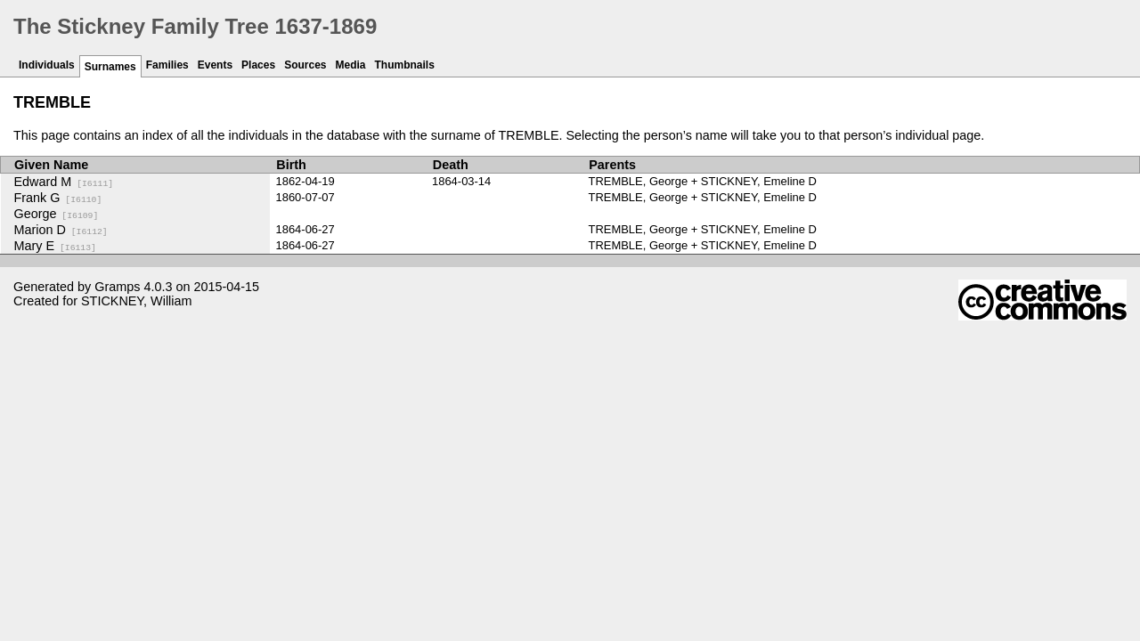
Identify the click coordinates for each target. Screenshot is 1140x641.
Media (351, 65)
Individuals (47, 65)
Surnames (110, 67)
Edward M (64, 181)
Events (215, 65)
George (56, 214)
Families (167, 65)
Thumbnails (405, 65)
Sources (305, 65)
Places (258, 65)
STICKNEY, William (136, 301)
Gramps (117, 287)
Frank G (58, 198)
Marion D (61, 230)
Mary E (55, 246)
